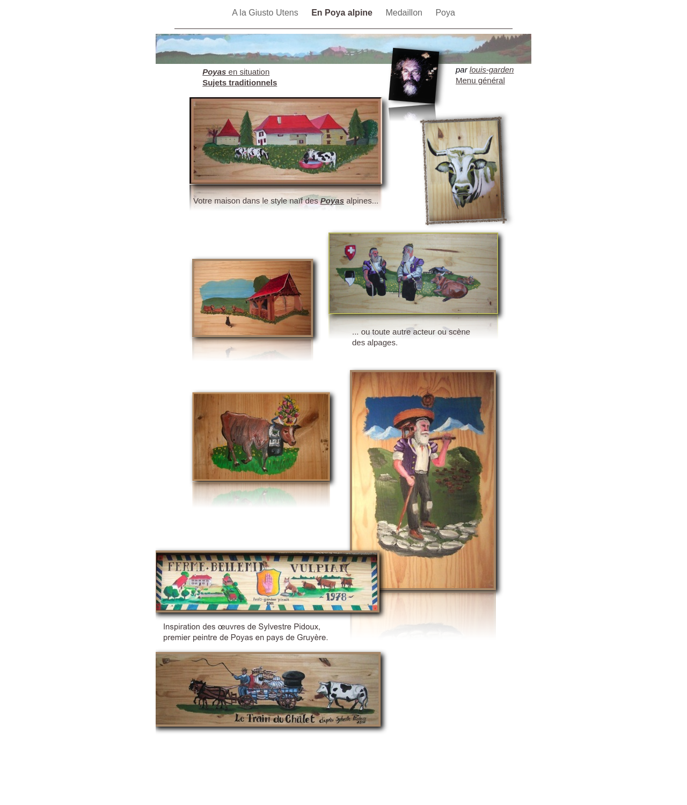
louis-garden (492, 69)
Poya (445, 12)
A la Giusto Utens (266, 12)
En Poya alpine (343, 12)
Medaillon (405, 12)
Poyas (332, 200)
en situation (235, 71)
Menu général (480, 80)
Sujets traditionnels (239, 82)
